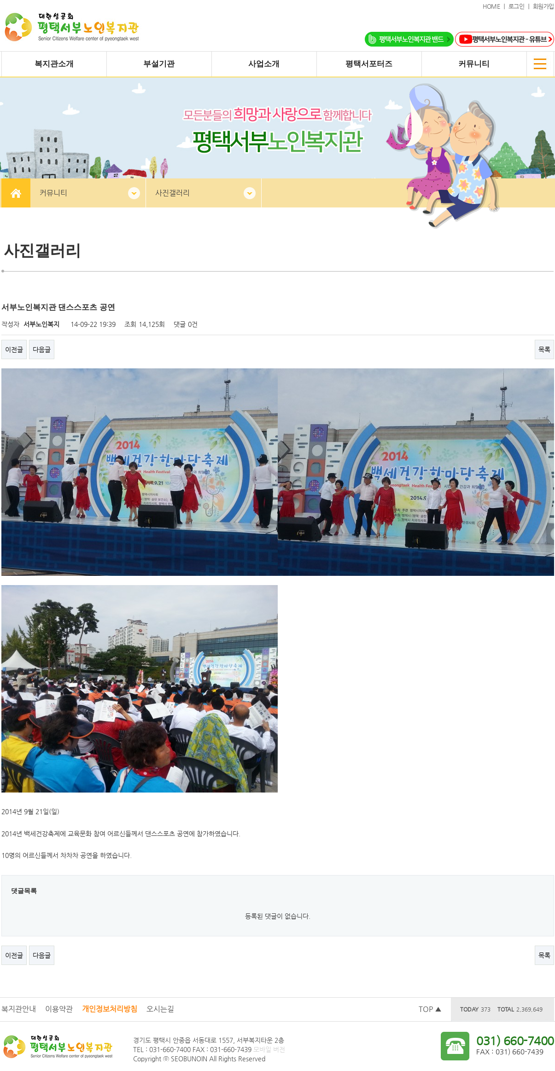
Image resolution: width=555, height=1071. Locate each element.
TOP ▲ (430, 1009)
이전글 (14, 349)
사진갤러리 (172, 193)
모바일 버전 (269, 1049)
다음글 (42, 349)
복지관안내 (18, 1009)
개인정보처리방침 (109, 1009)
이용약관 (59, 1009)
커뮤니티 (53, 193)
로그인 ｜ (520, 6)
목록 (544, 349)
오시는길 (160, 1009)
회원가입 (543, 6)
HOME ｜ (495, 6)
